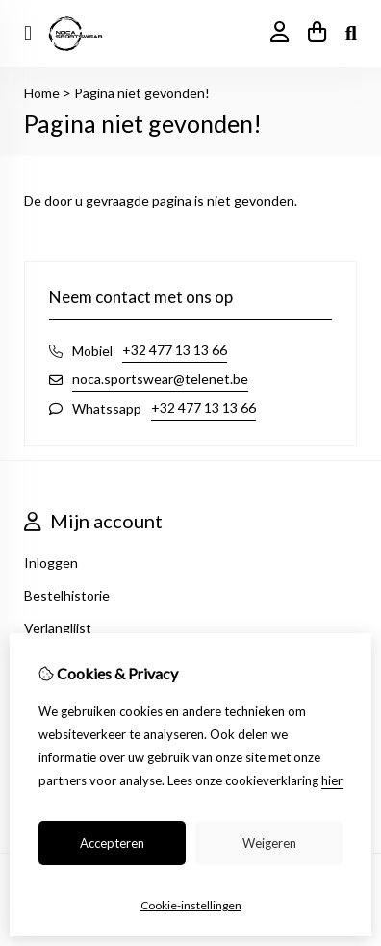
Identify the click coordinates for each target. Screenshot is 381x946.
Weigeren (269, 843)
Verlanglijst (57, 628)
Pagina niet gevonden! (142, 93)
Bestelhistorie (67, 595)
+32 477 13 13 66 (174, 350)
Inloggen (51, 562)
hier (332, 780)
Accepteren (112, 843)
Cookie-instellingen (190, 905)
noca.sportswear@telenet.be (160, 379)
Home (42, 93)
